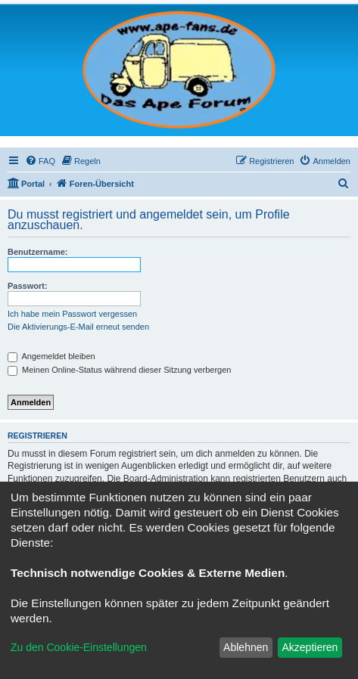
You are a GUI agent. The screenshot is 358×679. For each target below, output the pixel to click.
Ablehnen (245, 647)
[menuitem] (40, 161)
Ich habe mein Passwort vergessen (72, 313)
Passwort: (28, 285)
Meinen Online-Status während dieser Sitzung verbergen (119, 369)
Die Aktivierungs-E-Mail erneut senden (78, 326)
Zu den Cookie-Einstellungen (79, 647)
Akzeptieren (310, 647)
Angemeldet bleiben (51, 356)
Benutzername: (37, 251)
